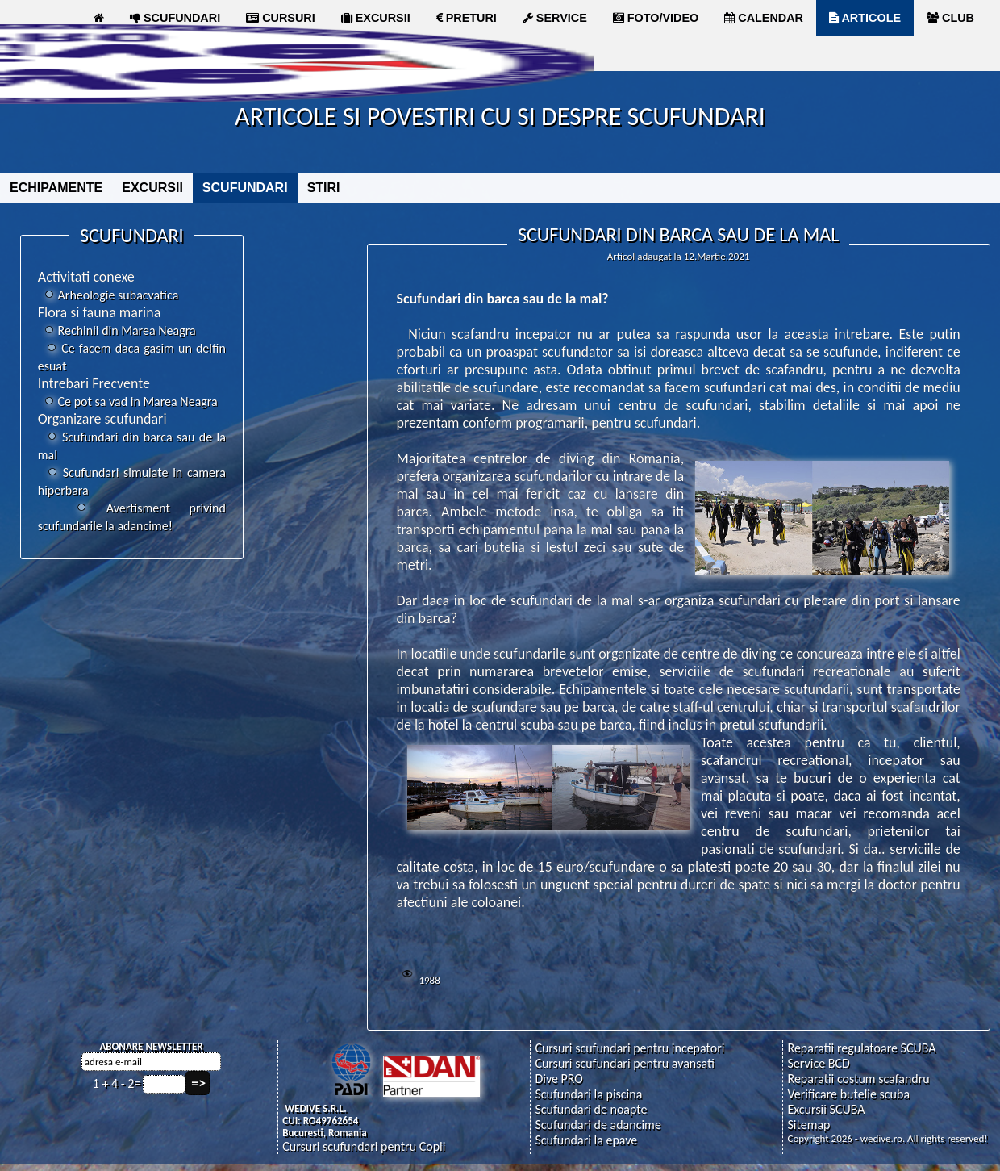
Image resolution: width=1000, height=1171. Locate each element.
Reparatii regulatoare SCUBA (861, 1048)
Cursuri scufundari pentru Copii (363, 1146)
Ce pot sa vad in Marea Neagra (128, 401)
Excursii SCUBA (826, 1109)
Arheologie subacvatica (108, 295)
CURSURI (280, 17)
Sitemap (808, 1124)
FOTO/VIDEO (656, 17)
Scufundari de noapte (591, 1109)
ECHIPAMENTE (56, 187)
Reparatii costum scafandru (858, 1078)
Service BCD (818, 1063)
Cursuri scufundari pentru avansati (625, 1063)
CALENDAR (763, 17)
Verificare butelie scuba (848, 1094)
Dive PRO (559, 1078)
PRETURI (466, 17)
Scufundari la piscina (588, 1094)
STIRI (323, 187)
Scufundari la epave (586, 1140)
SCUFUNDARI (175, 17)
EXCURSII (375, 17)
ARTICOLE (865, 17)
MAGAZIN (128, 53)
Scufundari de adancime (597, 1124)
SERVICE (555, 17)
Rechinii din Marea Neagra (117, 330)
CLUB (950, 17)
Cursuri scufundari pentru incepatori (629, 1048)
